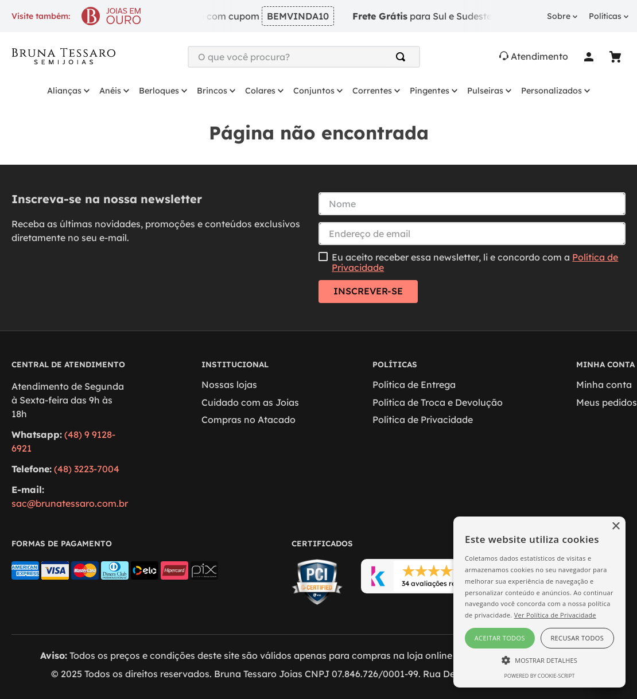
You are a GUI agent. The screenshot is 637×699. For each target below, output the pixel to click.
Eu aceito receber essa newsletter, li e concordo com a (475, 262)
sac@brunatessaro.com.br (69, 503)
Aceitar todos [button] (500, 638)
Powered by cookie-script (539, 675)
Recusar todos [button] (577, 638)
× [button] (615, 526)
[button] (539, 659)
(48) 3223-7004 (86, 469)
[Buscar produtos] (403, 57)
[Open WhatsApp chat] (607, 688)
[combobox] (304, 57)
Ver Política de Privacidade (555, 615)
